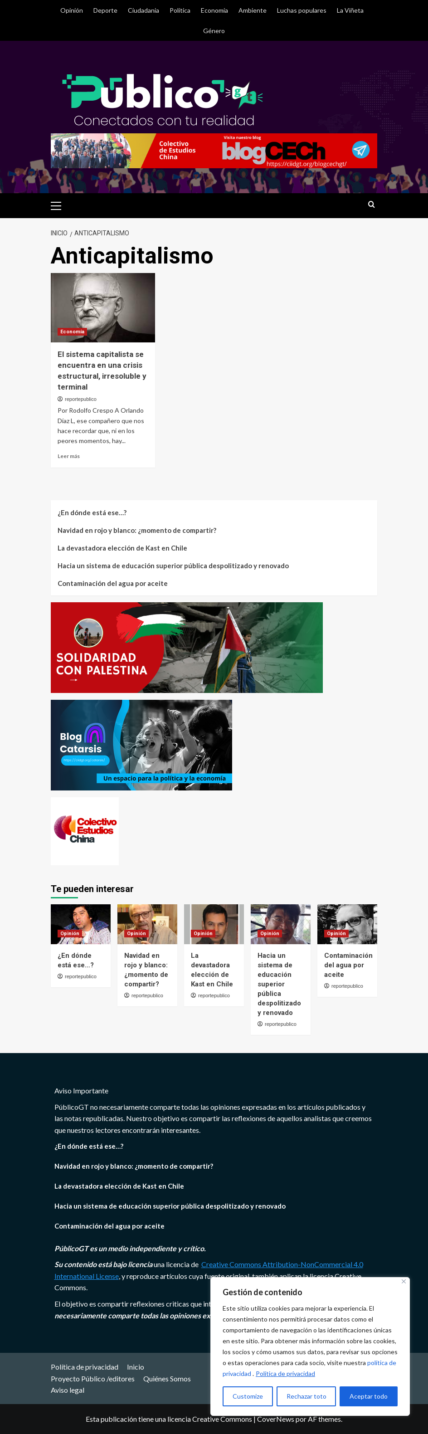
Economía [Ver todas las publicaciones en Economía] (72, 332)
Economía (214, 10)
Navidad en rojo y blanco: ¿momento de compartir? (137, 530)
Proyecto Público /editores (93, 1378)
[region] (310, 1346)
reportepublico (81, 399)
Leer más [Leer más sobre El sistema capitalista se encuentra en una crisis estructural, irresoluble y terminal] (69, 456)
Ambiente (252, 10)
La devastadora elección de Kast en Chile (122, 548)
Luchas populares (301, 10)
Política (180, 10)
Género (214, 30)
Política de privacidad (285, 1373)
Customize (248, 1396)
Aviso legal (67, 1389)
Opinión (71, 10)
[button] (60, 204)
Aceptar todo (369, 1396)
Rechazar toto (306, 1396)
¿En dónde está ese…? (92, 512)
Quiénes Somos (167, 1378)
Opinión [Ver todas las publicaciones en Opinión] (69, 933)
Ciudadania (143, 10)
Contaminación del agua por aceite (113, 583)
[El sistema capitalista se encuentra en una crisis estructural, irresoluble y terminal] (103, 307)
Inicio (135, 1366)
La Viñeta (350, 10)
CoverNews (275, 1418)
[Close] (404, 1281)
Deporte (105, 10)
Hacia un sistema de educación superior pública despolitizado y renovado (173, 565)
